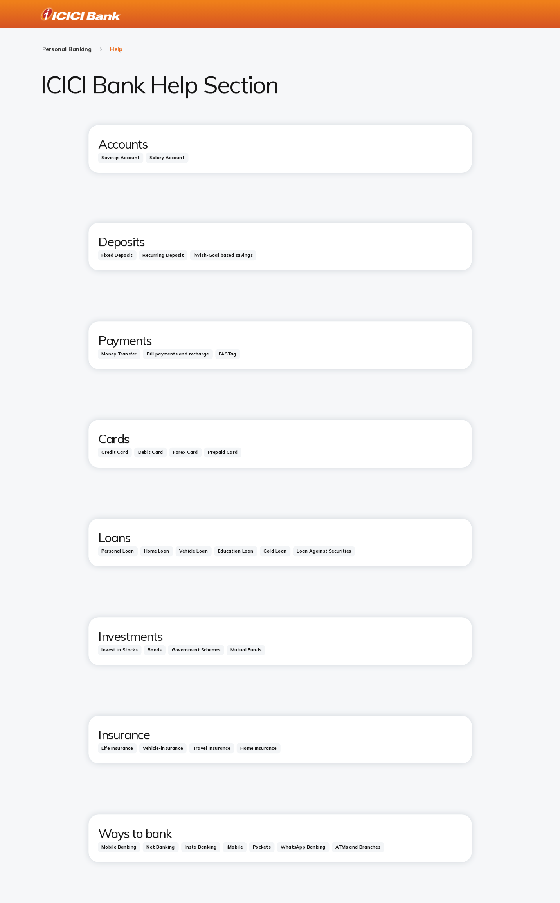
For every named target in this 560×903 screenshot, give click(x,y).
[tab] (121, 157)
